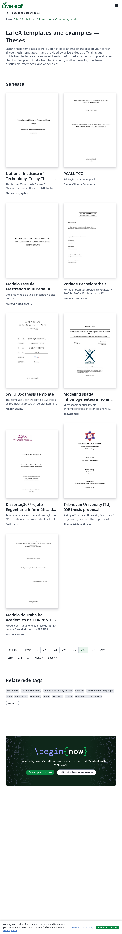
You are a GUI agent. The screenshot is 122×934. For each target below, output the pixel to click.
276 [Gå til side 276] (74, 650)
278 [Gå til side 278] (93, 650)
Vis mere (12, 703)
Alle (16, 19)
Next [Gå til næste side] (39, 657)
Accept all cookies (107, 927)
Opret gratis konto (40, 772)
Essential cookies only (82, 927)
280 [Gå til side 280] (10, 657)
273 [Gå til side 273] (45, 650)
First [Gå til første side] (13, 650)
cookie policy (10, 930)
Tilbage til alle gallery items (23, 12)
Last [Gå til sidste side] (52, 657)
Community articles (67, 19)
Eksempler (45, 19)
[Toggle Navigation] (116, 5)
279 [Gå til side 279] (102, 650)
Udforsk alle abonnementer (76, 772)
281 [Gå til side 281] (20, 657)
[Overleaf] (12, 5)
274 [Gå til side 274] (55, 650)
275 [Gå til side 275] (64, 650)
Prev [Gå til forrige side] (26, 650)
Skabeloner (29, 19)
